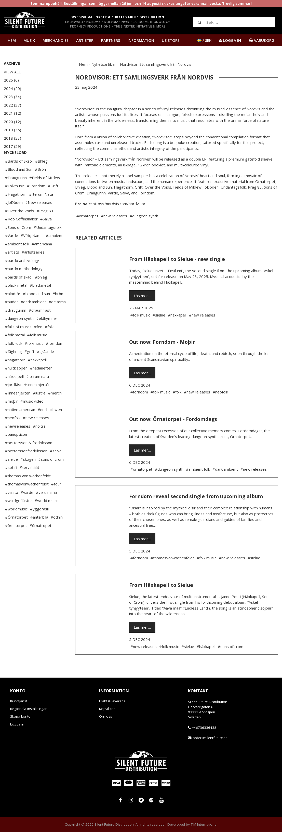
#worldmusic (16, 524)
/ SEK (204, 40)
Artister (84, 40)
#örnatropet (40, 540)
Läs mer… (142, 295)
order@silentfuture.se (210, 737)
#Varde (11, 250)
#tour (56, 499)
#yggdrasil (39, 524)
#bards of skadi (18, 292)
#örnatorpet (16, 540)
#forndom (54, 358)
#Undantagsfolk (47, 242)
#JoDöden (14, 217)
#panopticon (16, 449)
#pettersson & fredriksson (28, 457)
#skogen (28, 474)
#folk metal (15, 350)
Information (141, 40)
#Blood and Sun (18, 184)
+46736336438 (204, 727)
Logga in (17, 724)
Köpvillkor (107, 708)
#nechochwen (50, 424)
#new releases (36, 432)
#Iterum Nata (41, 209)
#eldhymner (46, 333)
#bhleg (41, 292)
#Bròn (40, 184)
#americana (42, 259)
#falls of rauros (18, 342)
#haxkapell (37, 375)
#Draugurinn (16, 192)
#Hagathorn (15, 209)
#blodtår (12, 308)
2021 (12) (12, 113)
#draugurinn (15, 325)
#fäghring (13, 366)
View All (12, 71)
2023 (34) (12, 96)
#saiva (55, 466)
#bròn (57, 308)
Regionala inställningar (28, 708)
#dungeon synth (19, 333)
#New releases (38, 217)
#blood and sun (36, 308)
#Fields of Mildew (44, 192)
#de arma (57, 317)
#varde (27, 507)
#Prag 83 (45, 226)
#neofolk (12, 432)
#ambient (54, 250)
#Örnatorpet (16, 532)
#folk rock (13, 358)
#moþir (11, 416)
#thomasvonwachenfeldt (27, 499)
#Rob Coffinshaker (21, 234)
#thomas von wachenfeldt (28, 491)
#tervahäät (29, 482)
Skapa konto (20, 716)
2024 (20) (12, 88)
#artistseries (33, 267)
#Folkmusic (14, 201)
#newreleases (17, 441)
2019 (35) (12, 129)
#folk (49, 342)
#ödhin (57, 532)
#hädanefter (41, 383)
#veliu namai (47, 507)
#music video (32, 416)
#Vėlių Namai (32, 250)
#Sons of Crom (18, 242)
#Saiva (46, 234)
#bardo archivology (22, 275)
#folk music (37, 350)
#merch (55, 408)
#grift (29, 366)
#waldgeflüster (18, 515)
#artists (12, 267)
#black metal (16, 300)
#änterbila (39, 532)
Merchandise (56, 40)
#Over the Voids (19, 226)
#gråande (45, 366)
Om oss (105, 716)
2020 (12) (12, 121)
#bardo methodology (24, 283)
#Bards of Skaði (19, 176)
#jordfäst (13, 399)
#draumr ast (40, 325)
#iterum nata (37, 391)
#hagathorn (15, 375)
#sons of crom (51, 474)
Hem (12, 40)
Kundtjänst (18, 701)
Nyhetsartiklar (103, 64)
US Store (171, 40)
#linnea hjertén (37, 399)
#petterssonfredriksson (26, 466)
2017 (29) (12, 146)
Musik (29, 40)
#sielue (11, 474)
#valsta (11, 507)
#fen (38, 342)
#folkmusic (34, 358)
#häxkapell (14, 391)
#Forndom (36, 201)
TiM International (204, 824)
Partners (110, 40)
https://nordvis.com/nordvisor (119, 203)
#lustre (39, 408)
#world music (46, 515)
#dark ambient (33, 317)
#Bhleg (41, 176)
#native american (20, 424)
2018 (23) (12, 138)
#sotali (11, 482)
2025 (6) (11, 80)
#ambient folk (17, 259)
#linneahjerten (17, 408)
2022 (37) (12, 105)
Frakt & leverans (112, 701)
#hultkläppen (16, 383)
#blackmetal (40, 300)
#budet (11, 317)
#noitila (39, 441)
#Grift (53, 201)
